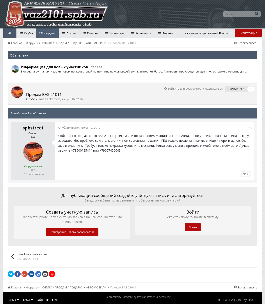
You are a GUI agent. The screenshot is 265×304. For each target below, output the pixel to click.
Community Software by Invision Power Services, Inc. (139, 297)
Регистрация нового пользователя (72, 232)
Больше (167, 33)
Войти (193, 227)
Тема (28, 300)
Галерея (92, 33)
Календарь (116, 33)
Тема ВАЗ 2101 (232, 300)
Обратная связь (48, 300)
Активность (143, 33)
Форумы (49, 33)
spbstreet (53, 99)
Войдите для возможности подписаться (194, 88)
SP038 (251, 300)
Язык (14, 300)
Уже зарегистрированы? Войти (208, 33)
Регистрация (248, 33)
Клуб (28, 33)
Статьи (71, 33)
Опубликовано (79, 127)
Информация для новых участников (54, 67)
